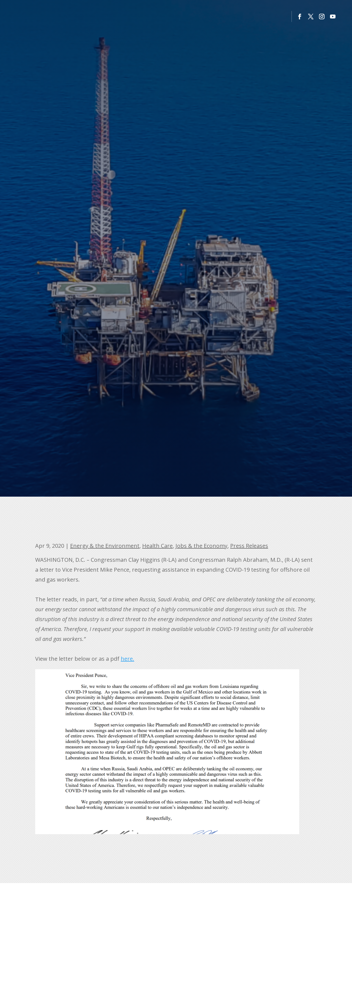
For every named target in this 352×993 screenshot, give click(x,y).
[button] (299, 16)
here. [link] (127, 658)
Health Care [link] (157, 545)
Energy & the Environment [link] (104, 545)
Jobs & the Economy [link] (201, 545)
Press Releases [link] (249, 545)
